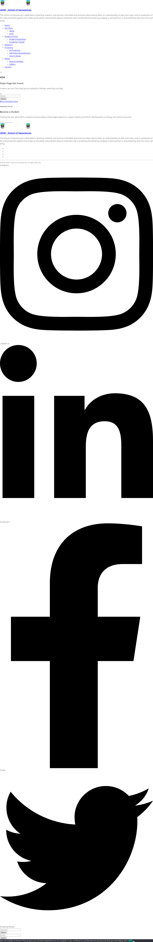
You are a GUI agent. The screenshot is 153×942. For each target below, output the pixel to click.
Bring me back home (9, 101)
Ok (131, 941)
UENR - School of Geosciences (15, 10)
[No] (133, 941)
